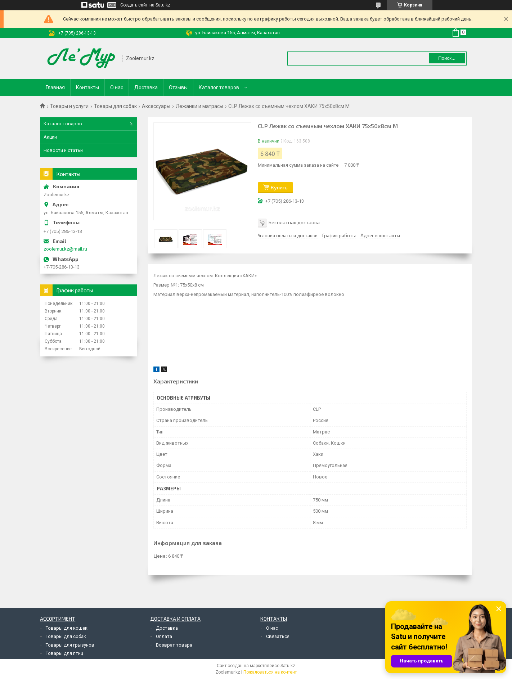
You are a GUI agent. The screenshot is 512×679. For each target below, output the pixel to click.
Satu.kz (287, 665)
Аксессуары (156, 106)
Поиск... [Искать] (446, 58)
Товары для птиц (64, 653)
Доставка (146, 87)
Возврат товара (174, 645)
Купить (279, 187)
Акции (50, 137)
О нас (116, 87)
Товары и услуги (69, 106)
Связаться (277, 636)
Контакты (87, 87)
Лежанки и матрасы (199, 106)
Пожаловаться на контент (270, 672)
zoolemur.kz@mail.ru (65, 249)
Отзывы (178, 87)
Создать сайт (134, 5)
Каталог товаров (219, 87)
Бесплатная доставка (294, 222)
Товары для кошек (66, 628)
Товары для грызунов (70, 645)
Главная (55, 87)
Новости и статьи (63, 150)
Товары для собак (115, 106)
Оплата (164, 636)
